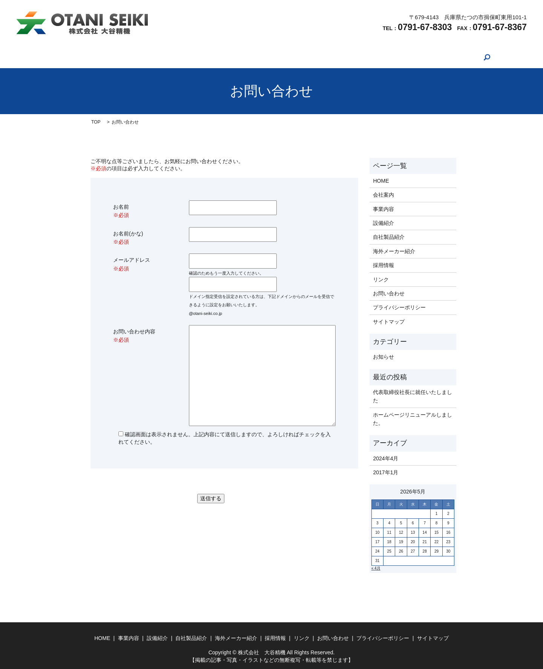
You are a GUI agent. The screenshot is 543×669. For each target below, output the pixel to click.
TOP (95, 122)
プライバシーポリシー (399, 307)
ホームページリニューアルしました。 (412, 419)
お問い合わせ (405, 57)
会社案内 (136, 57)
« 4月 (375, 568)
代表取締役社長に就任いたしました (412, 396)
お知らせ (383, 357)
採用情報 (337, 57)
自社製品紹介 (243, 57)
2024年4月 (385, 458)
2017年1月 (385, 472)
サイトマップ (389, 322)
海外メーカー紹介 (293, 57)
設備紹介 (204, 57)
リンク (369, 57)
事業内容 (170, 57)
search (439, 57)
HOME (106, 57)
